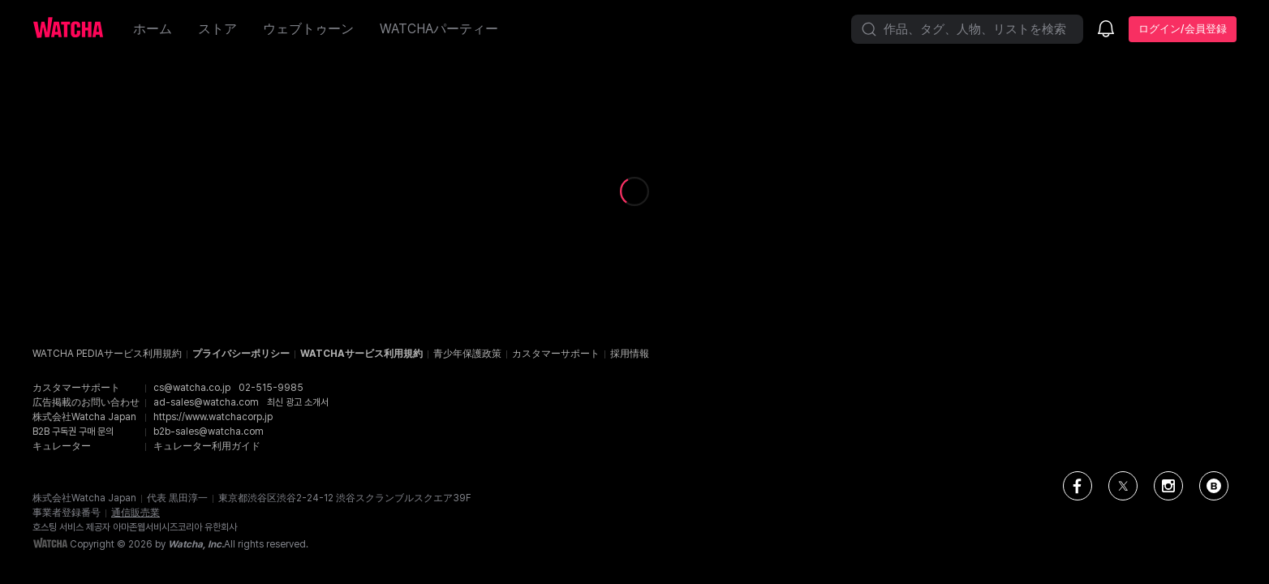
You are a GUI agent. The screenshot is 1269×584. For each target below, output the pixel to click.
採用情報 (629, 353)
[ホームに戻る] (76, 29)
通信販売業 (135, 512)
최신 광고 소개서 (298, 402)
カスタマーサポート (556, 353)
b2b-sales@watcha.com (208, 431)
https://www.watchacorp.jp (213, 417)
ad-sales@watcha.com (206, 402)
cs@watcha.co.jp (191, 387)
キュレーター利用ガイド (206, 446)
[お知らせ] (1106, 30)
